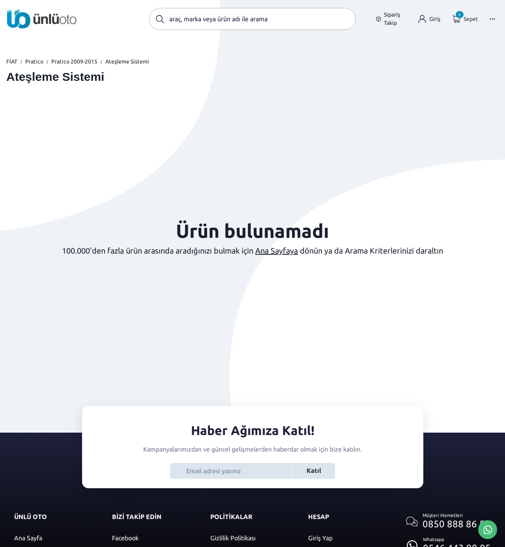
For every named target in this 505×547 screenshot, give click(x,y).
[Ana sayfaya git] (41, 19)
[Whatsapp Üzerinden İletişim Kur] (487, 528)
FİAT (11, 61)
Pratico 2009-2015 (74, 61)
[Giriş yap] (429, 19)
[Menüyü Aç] (491, 19)
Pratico (34, 61)
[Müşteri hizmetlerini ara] (448, 521)
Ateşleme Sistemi (127, 61)
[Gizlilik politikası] (251, 538)
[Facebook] (153, 538)
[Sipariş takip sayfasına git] (391, 19)
